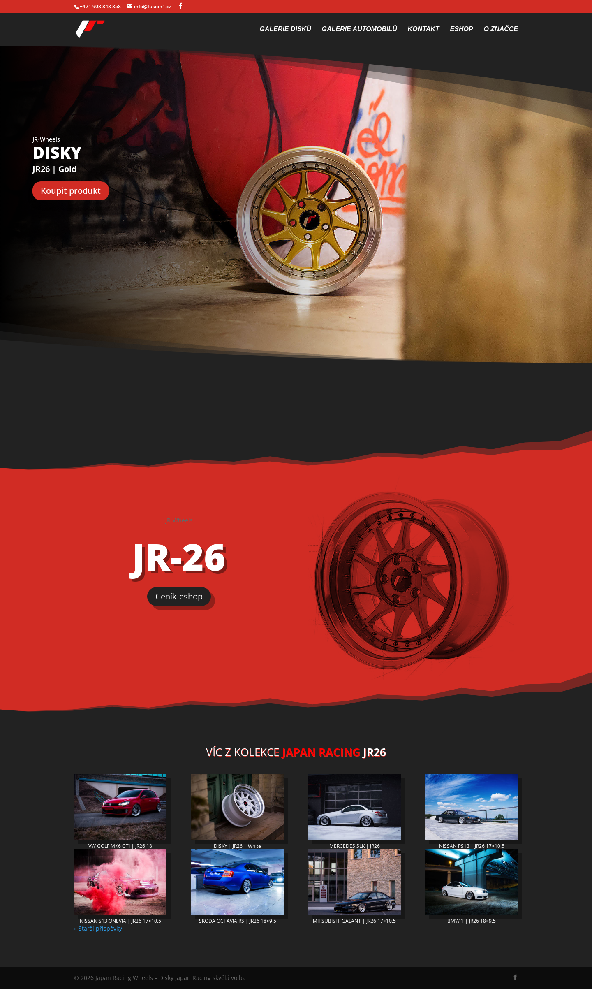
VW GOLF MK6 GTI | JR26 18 (120, 846)
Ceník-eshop (179, 596)
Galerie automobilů (359, 29)
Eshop (461, 29)
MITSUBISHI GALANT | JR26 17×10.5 (354, 920)
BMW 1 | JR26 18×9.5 (471, 920)
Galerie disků (285, 29)
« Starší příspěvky (98, 928)
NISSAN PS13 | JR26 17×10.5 (471, 846)
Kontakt (423, 29)
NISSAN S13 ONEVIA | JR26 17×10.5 (120, 920)
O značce (500, 29)
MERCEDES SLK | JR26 (354, 846)
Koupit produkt (71, 190)
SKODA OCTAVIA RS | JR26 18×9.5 (237, 920)
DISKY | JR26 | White (237, 846)
